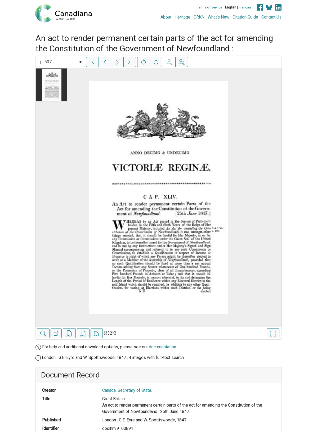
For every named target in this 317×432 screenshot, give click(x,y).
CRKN (199, 17)
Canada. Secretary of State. (127, 390)
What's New (218, 17)
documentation (162, 346)
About (165, 17)
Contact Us (271, 17)
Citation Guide (245, 17)
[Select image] (61, 62)
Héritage (182, 17)
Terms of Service (209, 7)
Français (245, 7)
